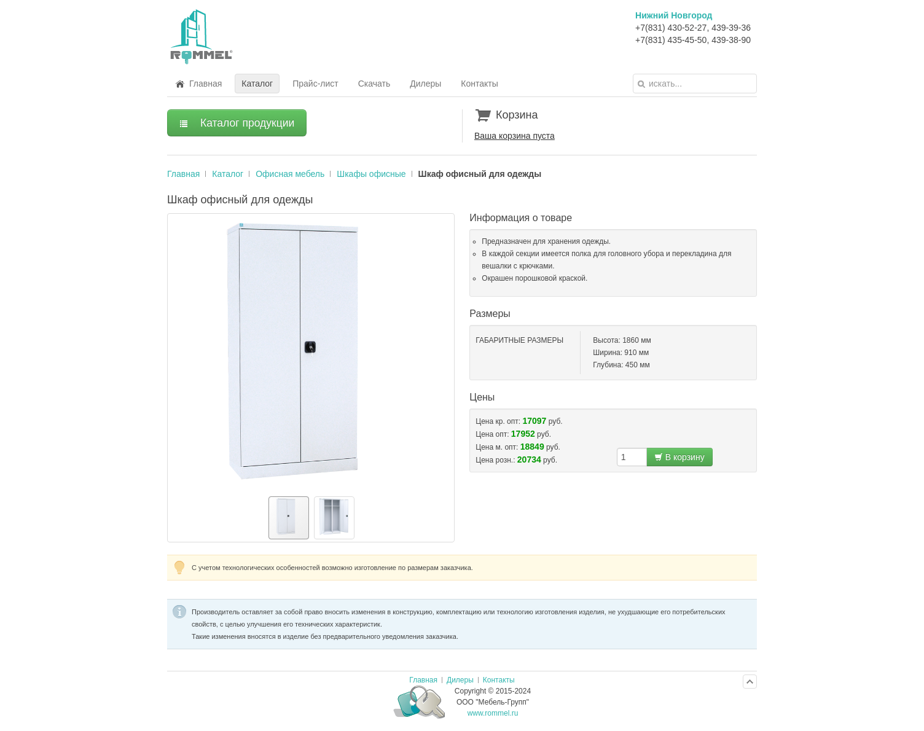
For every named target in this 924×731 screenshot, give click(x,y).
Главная (183, 174)
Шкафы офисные (371, 174)
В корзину (679, 457)
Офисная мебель (290, 174)
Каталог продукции (236, 123)
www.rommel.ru (493, 713)
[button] (179, 352)
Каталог (227, 174)
